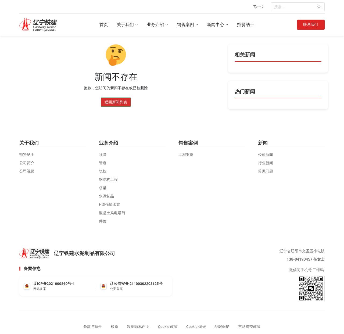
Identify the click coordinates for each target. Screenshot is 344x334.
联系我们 (310, 25)
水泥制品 (106, 196)
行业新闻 (265, 163)
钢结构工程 (108, 179)
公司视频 (26, 171)
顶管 (102, 154)
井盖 (102, 221)
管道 (102, 163)
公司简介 (26, 163)
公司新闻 (265, 154)
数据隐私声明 (138, 326)
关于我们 (127, 24)
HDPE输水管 (109, 204)
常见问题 (265, 171)
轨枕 (102, 171)
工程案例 (186, 154)
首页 (103, 24)
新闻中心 (217, 24)
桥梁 (102, 188)
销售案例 (187, 24)
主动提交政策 (249, 326)
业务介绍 (157, 24)
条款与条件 (92, 326)
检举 (114, 326)
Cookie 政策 (168, 326)
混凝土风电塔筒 (112, 213)
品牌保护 (222, 326)
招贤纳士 (245, 24)
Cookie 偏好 (196, 326)
